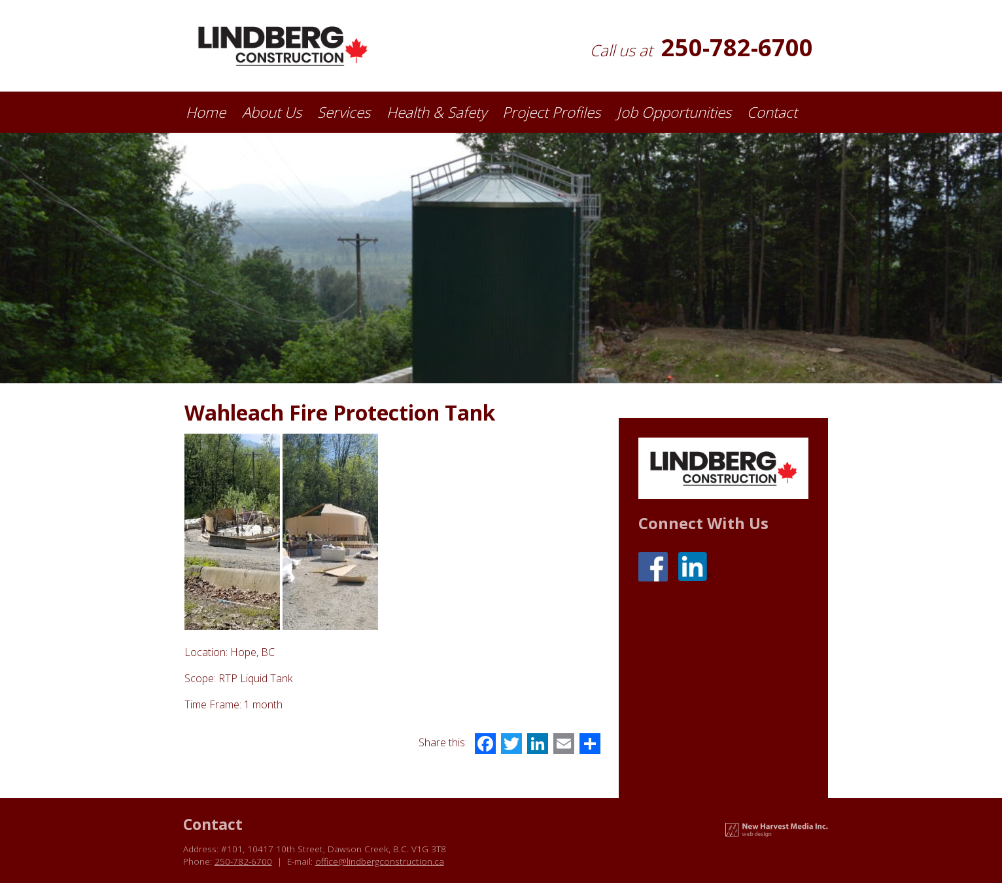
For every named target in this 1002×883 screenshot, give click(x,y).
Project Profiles (551, 112)
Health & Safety (437, 112)
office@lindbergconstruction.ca (379, 861)
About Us (272, 112)
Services (343, 112)
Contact (772, 112)
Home (206, 112)
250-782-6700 (737, 47)
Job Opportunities (674, 112)
